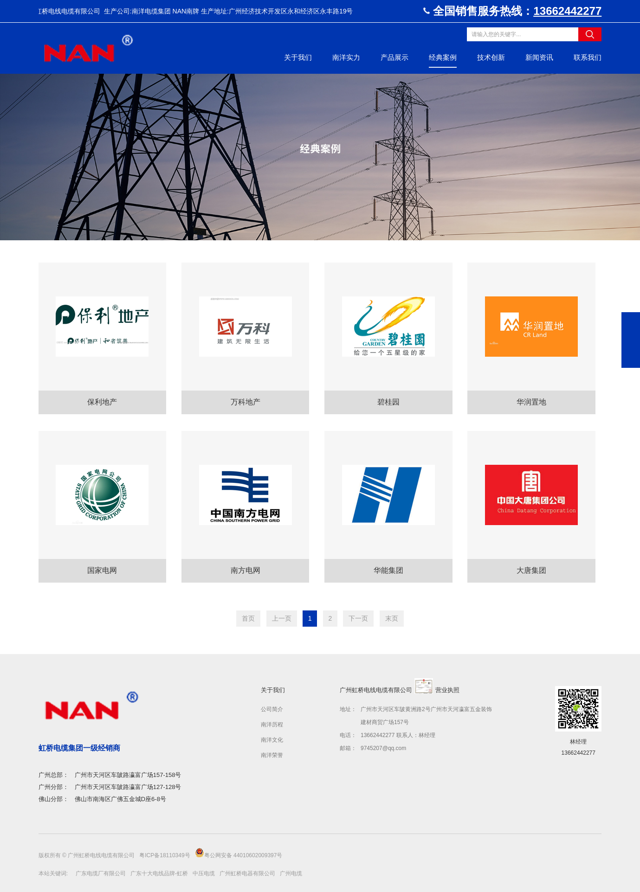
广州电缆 (291, 873)
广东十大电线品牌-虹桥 (159, 873)
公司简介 (272, 709)
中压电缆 (204, 873)
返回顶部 (630, 358)
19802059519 (630, 321)
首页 (248, 618)
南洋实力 (346, 57)
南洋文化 (272, 740)
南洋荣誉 (272, 755)
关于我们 (298, 57)
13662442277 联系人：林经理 (398, 735)
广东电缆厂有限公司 (101, 873)
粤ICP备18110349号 (165, 855)
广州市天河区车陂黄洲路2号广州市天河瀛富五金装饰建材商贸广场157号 (426, 715)
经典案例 (443, 57)
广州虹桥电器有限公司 (247, 873)
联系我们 (587, 57)
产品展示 (394, 57)
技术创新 (491, 57)
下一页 (358, 618)
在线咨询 (630, 340)
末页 (391, 618)
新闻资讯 (539, 57)
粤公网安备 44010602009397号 (239, 853)
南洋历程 (272, 724)
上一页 (281, 618)
